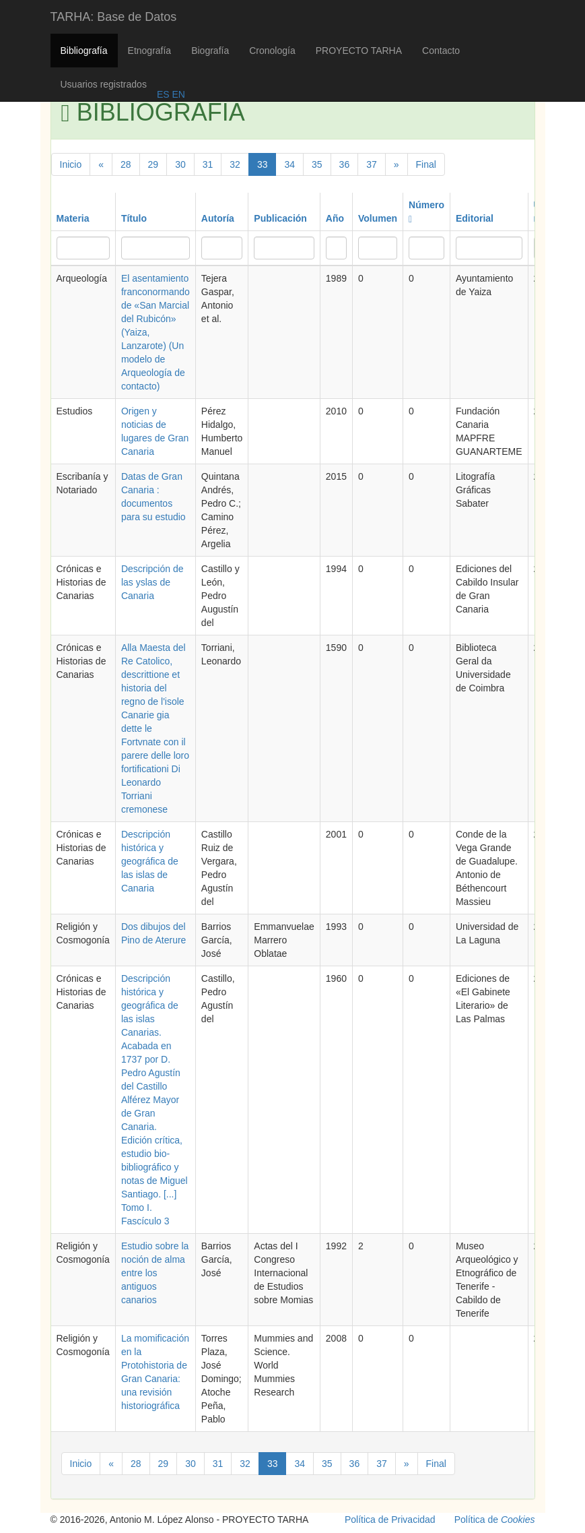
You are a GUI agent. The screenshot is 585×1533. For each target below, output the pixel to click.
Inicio (71, 164)
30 (180, 164)
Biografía (210, 50)
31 (208, 164)
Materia (73, 218)
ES (163, 94)
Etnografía (150, 50)
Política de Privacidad (390, 1519)
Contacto (441, 50)
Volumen (377, 218)
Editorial (474, 218)
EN (177, 94)
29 (153, 164)
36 (344, 164)
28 (126, 164)
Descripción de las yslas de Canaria (152, 582)
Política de (494, 1519)
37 (371, 164)
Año (335, 218)
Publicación (280, 218)
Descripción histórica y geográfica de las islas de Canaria (149, 861)
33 (262, 164)
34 (289, 164)
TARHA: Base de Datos (113, 17)
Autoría (217, 218)
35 (317, 164)
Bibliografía (84, 50)
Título (134, 218)
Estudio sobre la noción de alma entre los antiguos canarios (154, 1273)
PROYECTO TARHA (359, 50)
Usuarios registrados (104, 84)
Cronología (272, 50)
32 (235, 164)
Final (426, 164)
